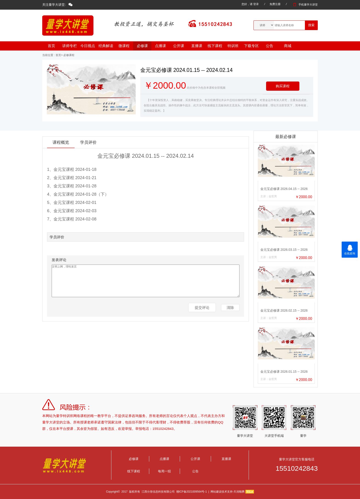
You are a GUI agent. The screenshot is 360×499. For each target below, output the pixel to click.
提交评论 (202, 308)
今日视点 (87, 46)
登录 (256, 4)
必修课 (142, 46)
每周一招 (164, 471)
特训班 (233, 46)
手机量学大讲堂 (305, 4)
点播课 (160, 46)
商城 (287, 46)
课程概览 (61, 142)
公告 (269, 46)
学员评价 (88, 142)
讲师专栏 (69, 46)
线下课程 (215, 46)
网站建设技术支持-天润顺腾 (228, 491)
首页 (51, 46)
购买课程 (283, 86)
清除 (230, 308)
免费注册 (275, 4)
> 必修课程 (67, 55)
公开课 (178, 46)
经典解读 (105, 46)
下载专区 (251, 46)
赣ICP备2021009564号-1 (191, 491)
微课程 (123, 46)
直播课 (196, 46)
